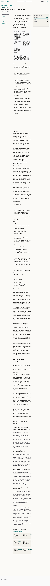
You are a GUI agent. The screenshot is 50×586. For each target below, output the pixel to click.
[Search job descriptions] (24, 1)
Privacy (24, 577)
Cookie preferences (4, 579)
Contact (21, 577)
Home (2, 5)
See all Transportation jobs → (18, 531)
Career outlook (4, 23)
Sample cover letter (5, 25)
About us (2, 577)
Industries (42, 1)
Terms (28, 577)
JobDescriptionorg (5, 1)
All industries (14, 577)
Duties (3, 18)
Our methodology (8, 577)
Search (18, 577)
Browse (47, 1)
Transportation (10, 5)
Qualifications (4, 21)
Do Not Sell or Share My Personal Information (37, 577)
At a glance (3, 16)
